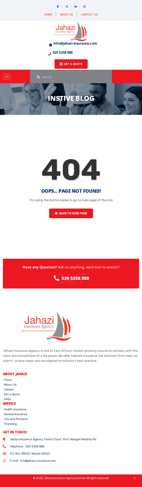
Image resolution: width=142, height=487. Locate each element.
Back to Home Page (71, 213)
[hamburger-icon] (7, 76)
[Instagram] (84, 6)
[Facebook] (58, 6)
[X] (67, 6)
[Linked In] (76, 6)
